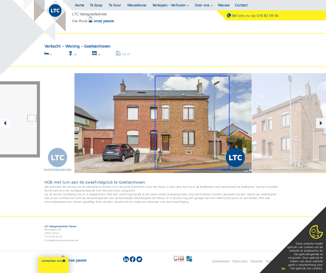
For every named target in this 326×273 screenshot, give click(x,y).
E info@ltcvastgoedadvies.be (61, 240)
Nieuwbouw (136, 5)
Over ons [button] (203, 5)
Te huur (115, 5)
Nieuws (224, 5)
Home (79, 5)
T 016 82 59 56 (53, 236)
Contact (241, 5)
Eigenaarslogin (220, 260)
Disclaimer (257, 260)
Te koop (96, 5)
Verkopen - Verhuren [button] (170, 5)
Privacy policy (240, 260)
